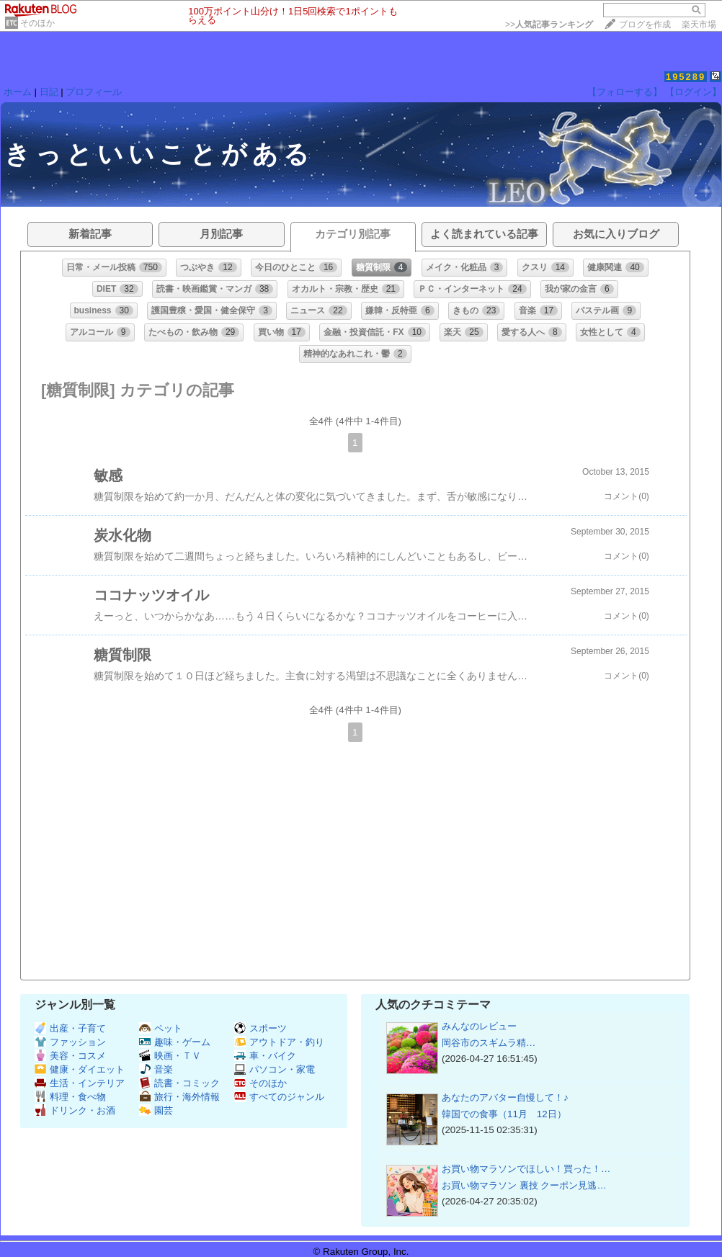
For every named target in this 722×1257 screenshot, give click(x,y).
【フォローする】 (624, 91)
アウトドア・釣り (279, 1042)
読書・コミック (179, 1083)
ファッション (70, 1042)
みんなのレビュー (479, 1026)
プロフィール (94, 91)
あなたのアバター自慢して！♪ (505, 1097)
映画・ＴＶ (170, 1055)
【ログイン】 (693, 91)
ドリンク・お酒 (75, 1110)
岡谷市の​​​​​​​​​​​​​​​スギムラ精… (488, 1042)
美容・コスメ (70, 1055)
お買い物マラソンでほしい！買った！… (526, 1168)
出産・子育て (70, 1028)
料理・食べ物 (70, 1096)
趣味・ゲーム (174, 1042)
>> (549, 24)
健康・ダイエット (80, 1069)
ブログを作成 (645, 24)
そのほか (37, 23)
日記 (49, 91)
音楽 (156, 1069)
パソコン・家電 (274, 1069)
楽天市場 (699, 24)
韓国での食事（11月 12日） (504, 1114)
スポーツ (260, 1028)
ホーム (18, 91)
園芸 (156, 1110)
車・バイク (265, 1055)
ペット (160, 1028)
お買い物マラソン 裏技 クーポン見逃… (524, 1185)
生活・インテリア (80, 1083)
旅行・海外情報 (179, 1096)
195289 (685, 76)
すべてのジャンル (279, 1096)
